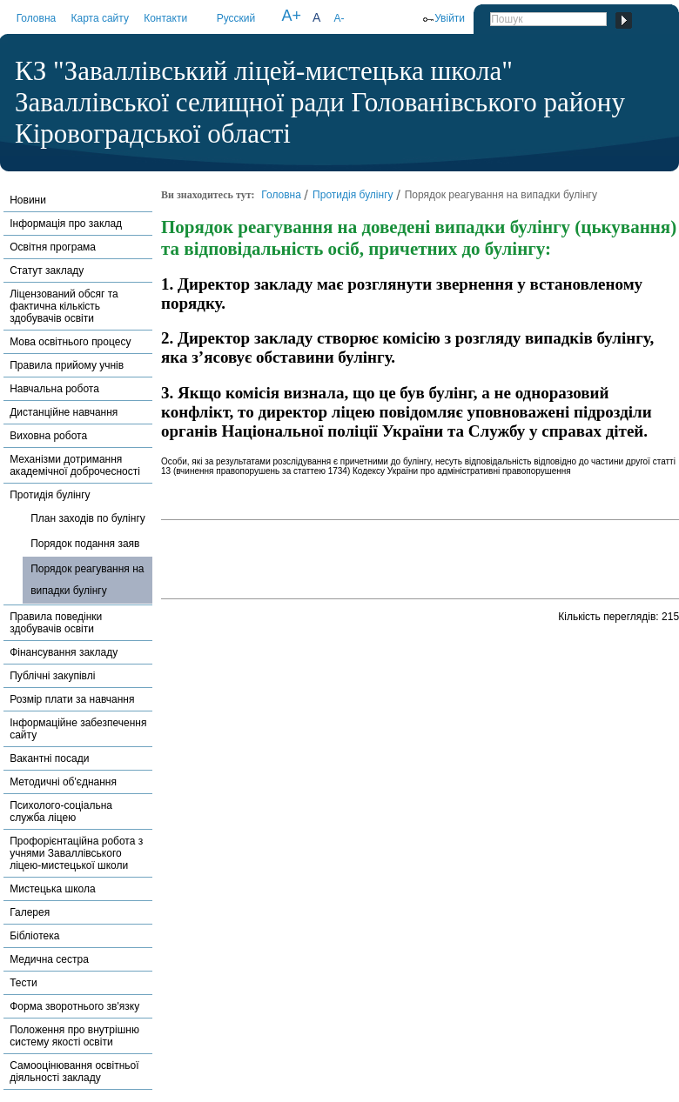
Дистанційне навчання (64, 412)
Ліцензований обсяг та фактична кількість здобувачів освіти (64, 306)
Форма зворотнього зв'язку (74, 1006)
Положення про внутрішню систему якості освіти (74, 1036)
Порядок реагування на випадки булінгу (87, 580)
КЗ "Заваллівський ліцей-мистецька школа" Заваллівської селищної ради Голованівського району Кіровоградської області (320, 102)
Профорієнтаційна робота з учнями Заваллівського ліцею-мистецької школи (76, 853)
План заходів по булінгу (87, 518)
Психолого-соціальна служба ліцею (61, 811)
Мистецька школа (52, 889)
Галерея (30, 912)
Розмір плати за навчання (72, 699)
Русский (236, 18)
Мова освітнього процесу (70, 342)
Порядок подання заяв (84, 544)
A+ (291, 15)
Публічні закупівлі (52, 676)
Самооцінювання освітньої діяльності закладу (74, 1071)
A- (338, 18)
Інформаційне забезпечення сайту (78, 729)
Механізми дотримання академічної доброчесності (75, 465)
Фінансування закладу (64, 652)
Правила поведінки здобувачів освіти (56, 623)
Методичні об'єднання (63, 782)
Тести (23, 983)
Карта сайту (99, 18)
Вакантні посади (49, 758)
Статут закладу (47, 270)
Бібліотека (34, 936)
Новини (28, 200)
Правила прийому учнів (67, 365)
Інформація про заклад (66, 223)
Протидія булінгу (50, 495)
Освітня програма (53, 247)
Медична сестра (49, 959)
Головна (37, 18)
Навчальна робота (54, 389)
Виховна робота (48, 436)
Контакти (165, 18)
